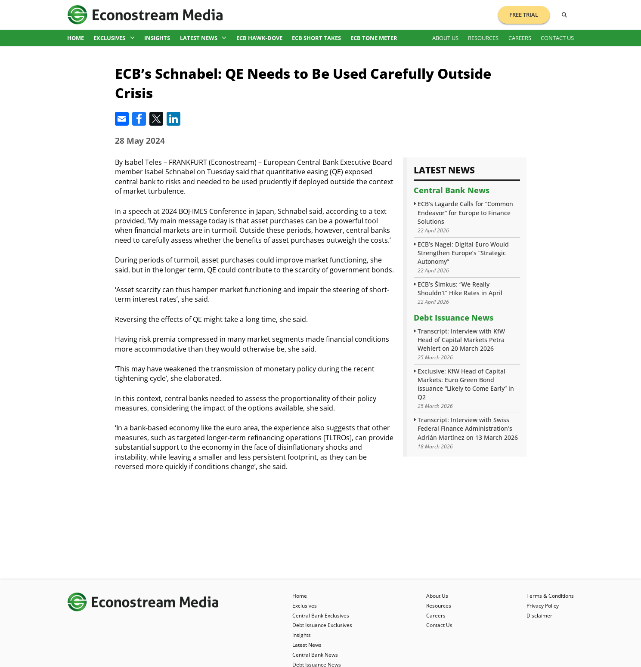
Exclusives (114, 38)
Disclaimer (539, 615)
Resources (483, 38)
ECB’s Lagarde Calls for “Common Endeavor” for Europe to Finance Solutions (465, 212)
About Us (445, 38)
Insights (157, 38)
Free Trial (523, 15)
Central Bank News (451, 190)
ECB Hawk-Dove (259, 38)
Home (75, 38)
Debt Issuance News (453, 317)
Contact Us (557, 38)
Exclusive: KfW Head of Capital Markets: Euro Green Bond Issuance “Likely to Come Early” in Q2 (466, 384)
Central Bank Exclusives (320, 615)
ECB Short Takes (316, 38)
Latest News (203, 38)
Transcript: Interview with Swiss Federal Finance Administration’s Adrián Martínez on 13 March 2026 (468, 428)
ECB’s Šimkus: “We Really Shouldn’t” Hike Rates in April (460, 288)
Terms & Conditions (550, 595)
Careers (519, 38)
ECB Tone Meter (373, 38)
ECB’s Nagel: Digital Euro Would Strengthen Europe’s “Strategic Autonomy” (463, 253)
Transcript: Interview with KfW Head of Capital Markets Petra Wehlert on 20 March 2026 (461, 339)
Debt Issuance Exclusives (322, 625)
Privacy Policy (542, 605)
